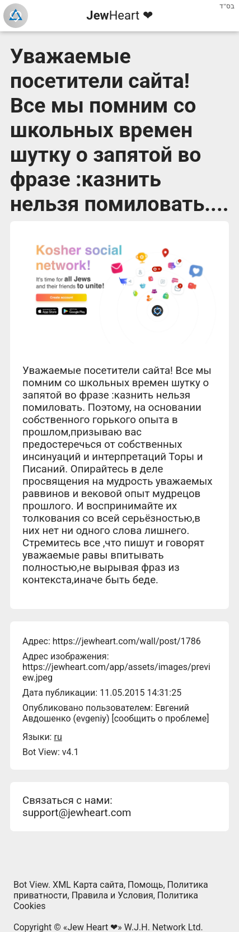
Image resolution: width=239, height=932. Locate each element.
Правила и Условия (112, 895)
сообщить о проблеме (160, 718)
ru (58, 737)
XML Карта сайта (88, 884)
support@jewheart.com (76, 813)
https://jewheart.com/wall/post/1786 (127, 641)
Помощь (145, 884)
